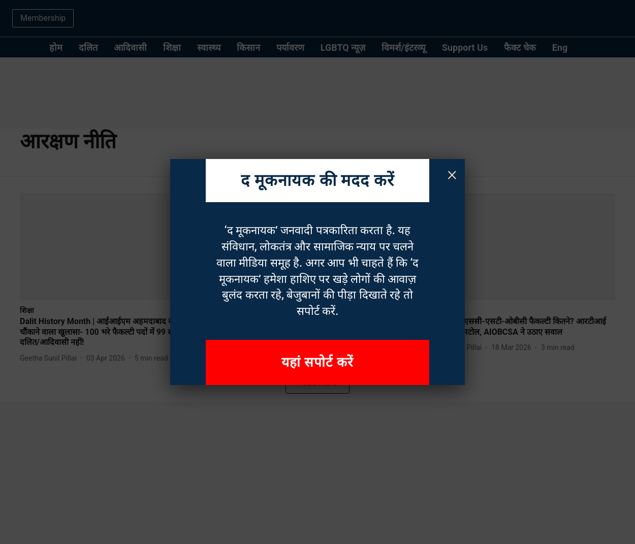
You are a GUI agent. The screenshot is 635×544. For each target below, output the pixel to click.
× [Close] (452, 173)
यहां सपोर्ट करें (317, 362)
